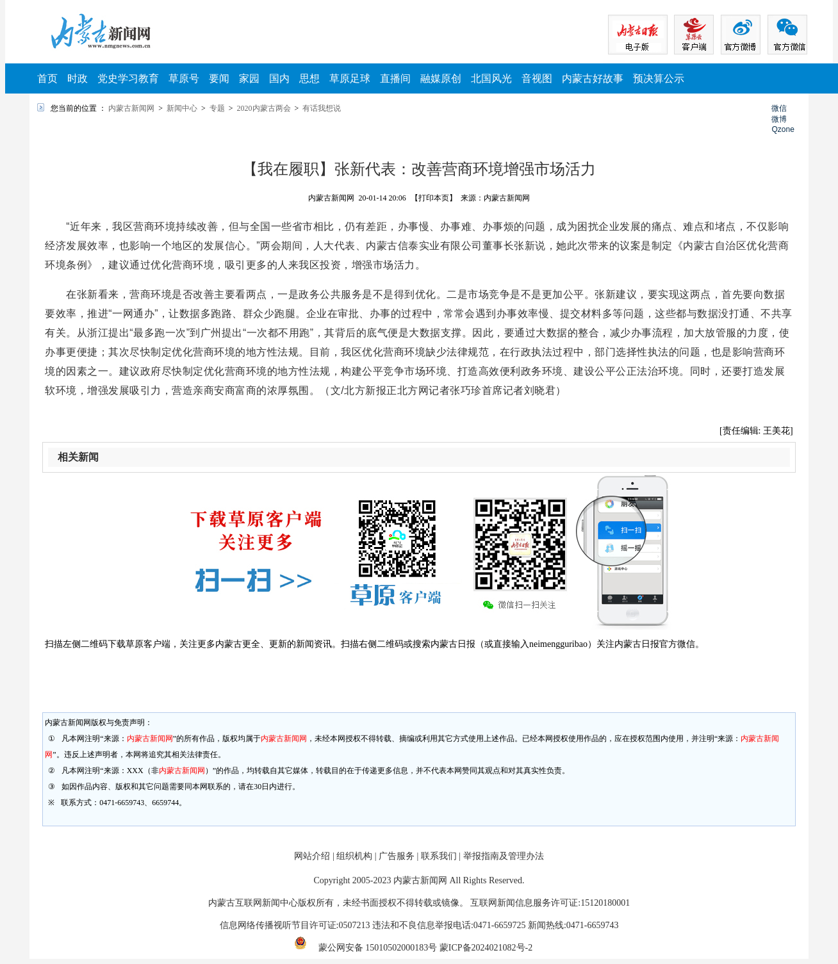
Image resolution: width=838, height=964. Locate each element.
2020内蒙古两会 (264, 108)
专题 (217, 108)
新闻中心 (182, 108)
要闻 (219, 78)
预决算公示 (658, 78)
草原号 (183, 78)
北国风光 (491, 78)
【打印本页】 (434, 197)
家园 (249, 78)
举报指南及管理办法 (503, 856)
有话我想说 (321, 108)
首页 (47, 78)
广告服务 (397, 856)
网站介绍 (312, 856)
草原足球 (349, 78)
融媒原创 (440, 78)
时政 (77, 78)
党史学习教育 (128, 78)
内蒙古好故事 (592, 78)
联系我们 (439, 856)
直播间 (395, 78)
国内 (279, 78)
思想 (309, 78)
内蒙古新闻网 (131, 108)
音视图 (537, 78)
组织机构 (354, 856)
